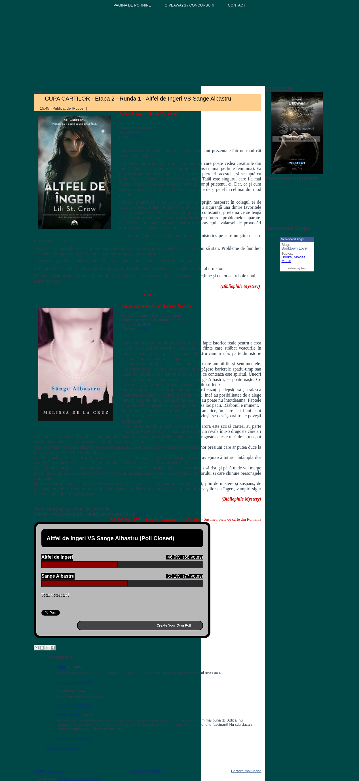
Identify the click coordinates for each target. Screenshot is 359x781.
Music (286, 261)
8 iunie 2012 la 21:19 (74, 738)
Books (287, 257)
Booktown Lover (295, 248)
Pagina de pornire (146, 771)
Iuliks (61, 667)
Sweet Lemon (69, 714)
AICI (141, 514)
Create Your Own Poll (174, 625)
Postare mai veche (246, 771)
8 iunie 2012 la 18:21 (74, 705)
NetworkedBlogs (292, 239)
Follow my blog (297, 268)
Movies (299, 257)
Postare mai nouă (48, 771)
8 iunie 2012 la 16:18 (74, 682)
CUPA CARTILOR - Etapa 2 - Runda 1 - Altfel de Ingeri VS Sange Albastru (138, 98)
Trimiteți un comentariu (62, 748)
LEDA (135, 137)
